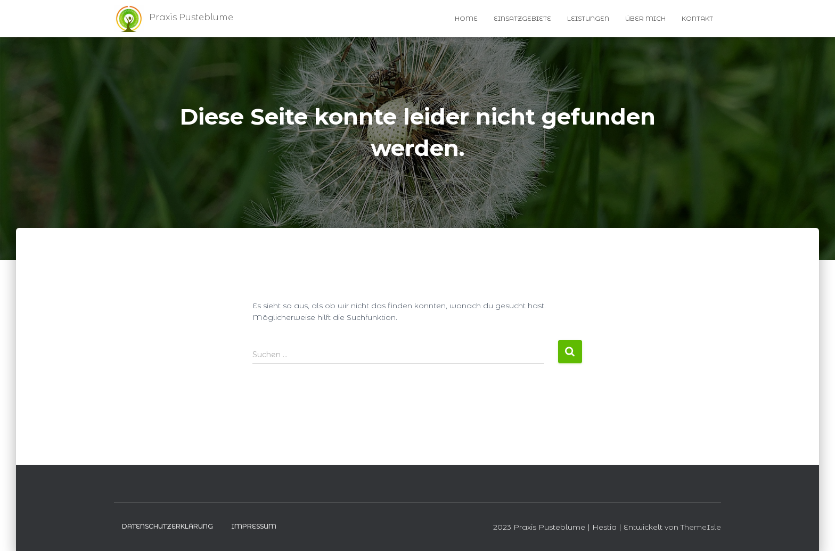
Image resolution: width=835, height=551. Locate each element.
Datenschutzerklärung (167, 526)
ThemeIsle (701, 527)
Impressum (253, 526)
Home (466, 18)
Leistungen (588, 18)
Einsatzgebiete (522, 18)
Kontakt (697, 18)
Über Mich (645, 18)
